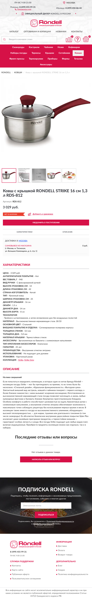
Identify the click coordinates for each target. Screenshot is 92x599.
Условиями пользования (42, 524)
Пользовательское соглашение (26, 579)
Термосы (36, 53)
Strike (20, 360)
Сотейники (64, 53)
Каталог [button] (14, 32)
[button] (23, 9)
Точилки (78, 59)
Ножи (61, 47)
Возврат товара (65, 555)
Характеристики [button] (24, 232)
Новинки (61, 32)
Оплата (61, 550)
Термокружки (36, 59)
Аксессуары (46, 64)
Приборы (52, 59)
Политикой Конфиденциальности (60, 521)
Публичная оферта (20, 574)
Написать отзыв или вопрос (46, 459)
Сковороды (18, 47)
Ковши (78, 53)
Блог (60, 566)
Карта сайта (17, 570)
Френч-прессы (16, 59)
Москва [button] (23, 241)
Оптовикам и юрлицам (37, 32)
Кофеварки (74, 47)
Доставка (62, 546)
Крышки (49, 53)
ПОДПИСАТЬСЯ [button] (46, 515)
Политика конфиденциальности (73, 574)
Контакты (76, 32)
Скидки (61, 570)
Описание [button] (68, 232)
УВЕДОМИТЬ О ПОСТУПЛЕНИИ (46, 222)
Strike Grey (29, 360)
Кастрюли (34, 47)
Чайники (48, 47)
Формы (65, 59)
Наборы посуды (18, 53)
